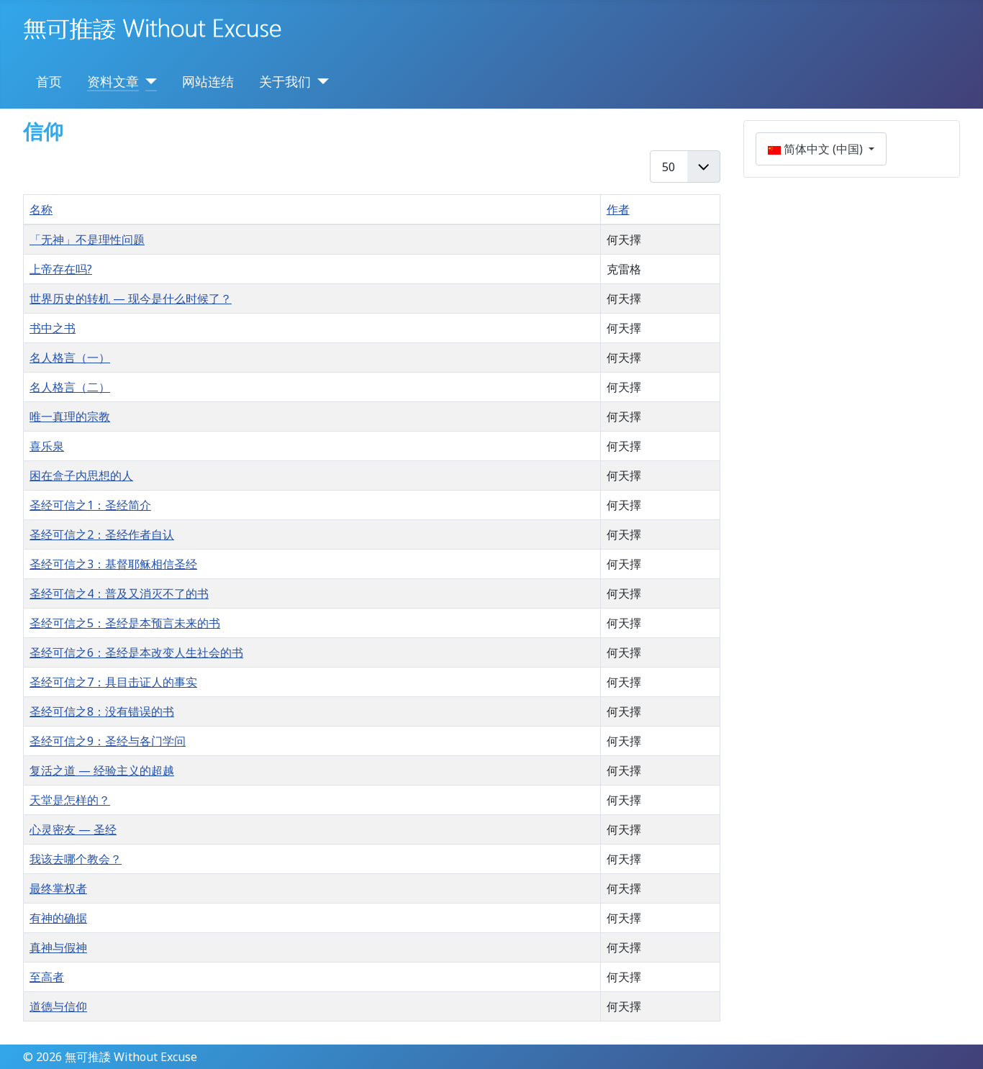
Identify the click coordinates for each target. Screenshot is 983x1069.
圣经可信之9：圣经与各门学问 (108, 741)
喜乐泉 (47, 446)
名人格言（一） (70, 357)
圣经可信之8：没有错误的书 (102, 711)
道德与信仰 (58, 1006)
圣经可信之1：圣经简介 (90, 505)
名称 (41, 209)
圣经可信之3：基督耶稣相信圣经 (113, 564)
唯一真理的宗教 (70, 416)
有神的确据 (58, 918)
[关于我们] (320, 81)
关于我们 (285, 81)
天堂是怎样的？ (70, 800)
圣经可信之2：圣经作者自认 (102, 534)
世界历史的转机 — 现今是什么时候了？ (131, 298)
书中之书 (53, 328)
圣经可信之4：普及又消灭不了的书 (119, 593)
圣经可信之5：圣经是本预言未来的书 (125, 623)
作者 (618, 209)
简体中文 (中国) (817, 149)
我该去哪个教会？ (76, 859)
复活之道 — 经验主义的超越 (102, 770)
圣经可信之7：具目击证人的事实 (113, 682)
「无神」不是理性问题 (87, 239)
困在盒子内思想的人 (81, 475)
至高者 (47, 977)
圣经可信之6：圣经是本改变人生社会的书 (136, 652)
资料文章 (113, 81)
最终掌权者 (58, 888)
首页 (49, 81)
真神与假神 (58, 947)
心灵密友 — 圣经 (73, 829)
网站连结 (208, 81)
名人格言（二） (70, 387)
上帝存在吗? (61, 269)
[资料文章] (148, 81)
